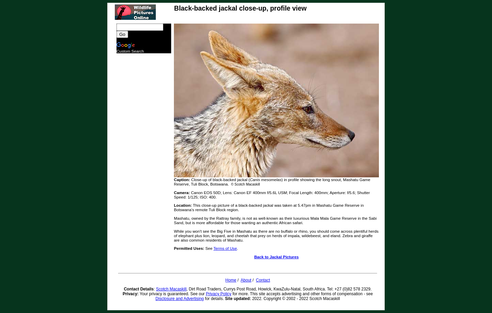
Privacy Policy (218, 293)
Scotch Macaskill (171, 289)
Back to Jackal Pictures (276, 257)
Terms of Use (225, 248)
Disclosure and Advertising (179, 298)
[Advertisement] (144, 155)
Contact (263, 280)
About (246, 280)
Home (231, 280)
